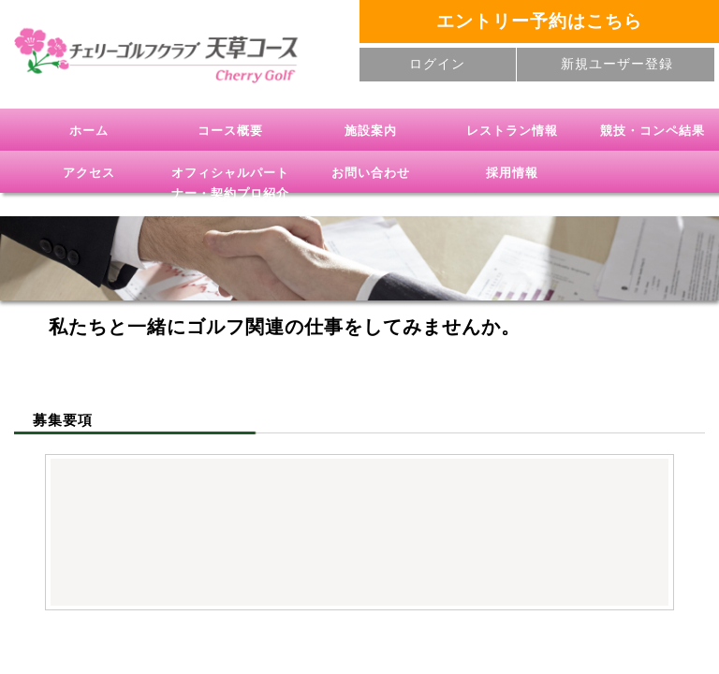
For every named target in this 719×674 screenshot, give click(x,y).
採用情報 (512, 173)
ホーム (89, 131)
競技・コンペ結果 (652, 131)
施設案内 (371, 131)
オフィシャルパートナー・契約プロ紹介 (230, 183)
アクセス (89, 173)
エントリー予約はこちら (539, 21)
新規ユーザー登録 (617, 64)
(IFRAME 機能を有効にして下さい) (359, 529)
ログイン (437, 64)
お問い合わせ (370, 173)
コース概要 (230, 131)
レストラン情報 (512, 131)
